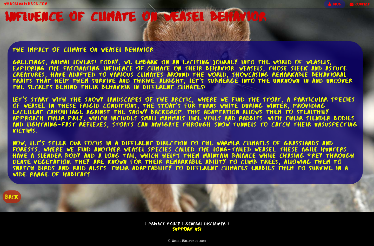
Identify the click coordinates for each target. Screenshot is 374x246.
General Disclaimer (205, 223)
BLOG (334, 4)
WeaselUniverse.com (26, 3)
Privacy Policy (164, 223)
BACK (11, 196)
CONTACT (360, 4)
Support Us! (187, 228)
